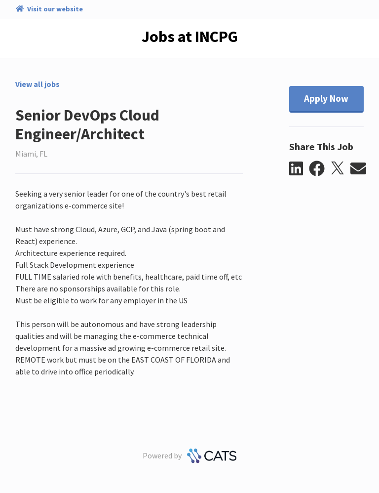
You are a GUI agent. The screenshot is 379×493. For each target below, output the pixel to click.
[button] (299, 169)
